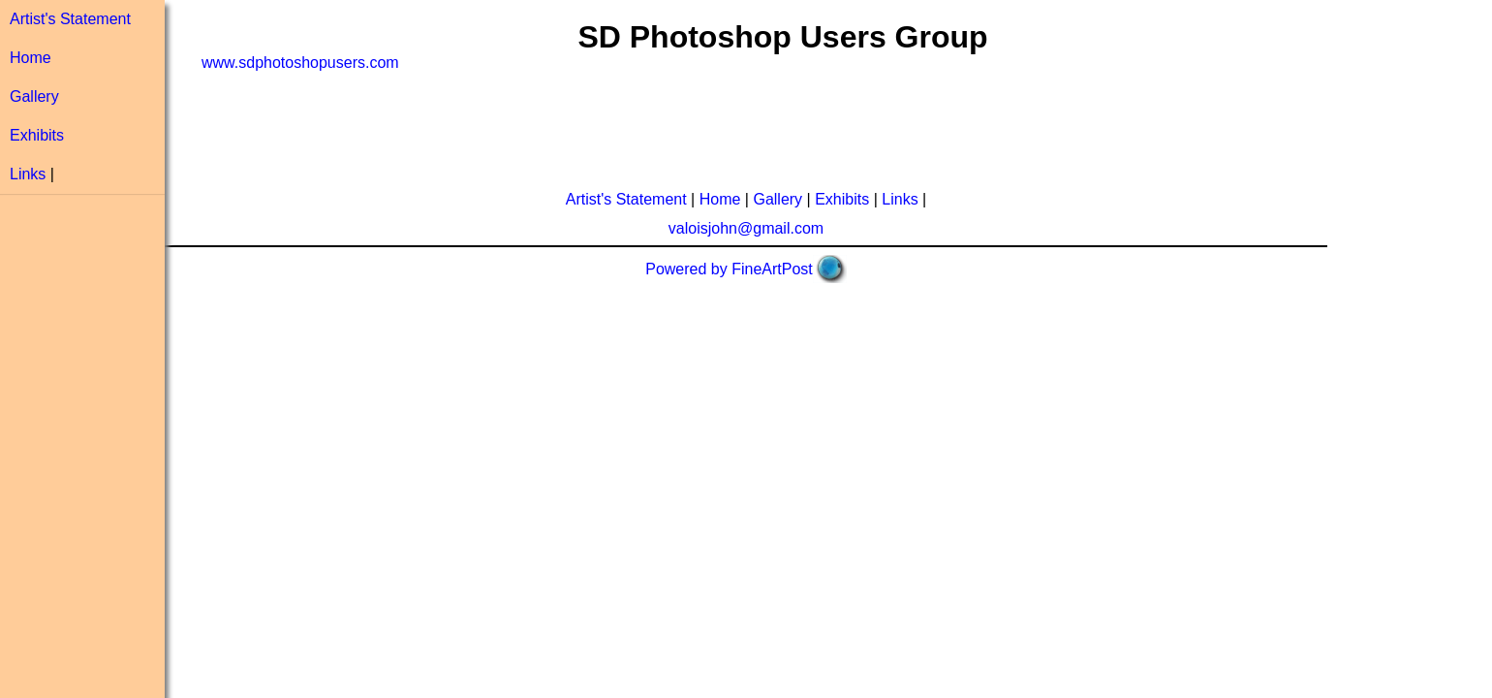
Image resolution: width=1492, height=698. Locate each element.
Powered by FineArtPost (729, 269)
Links (28, 174)
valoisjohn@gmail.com (746, 228)
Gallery (34, 96)
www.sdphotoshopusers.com (300, 62)
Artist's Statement (70, 19)
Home (30, 57)
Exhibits (37, 135)
